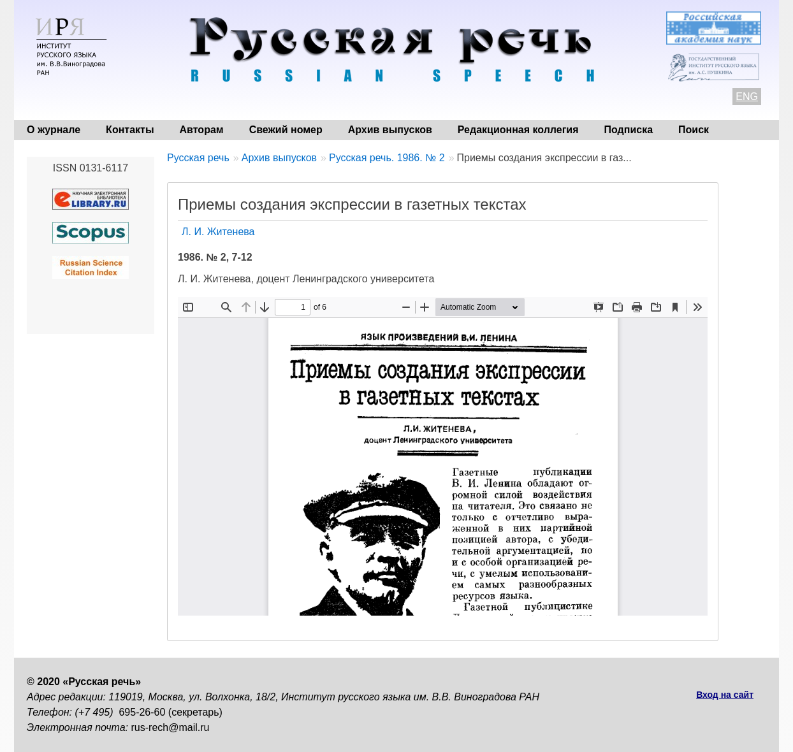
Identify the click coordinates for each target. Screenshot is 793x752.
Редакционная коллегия (518, 129)
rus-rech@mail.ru (170, 727)
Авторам (202, 129)
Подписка (628, 129)
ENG (747, 96)
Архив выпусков (390, 129)
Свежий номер (286, 129)
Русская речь (198, 157)
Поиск (693, 129)
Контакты (130, 129)
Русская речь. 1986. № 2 (387, 157)
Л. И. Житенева (218, 231)
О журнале (53, 129)
